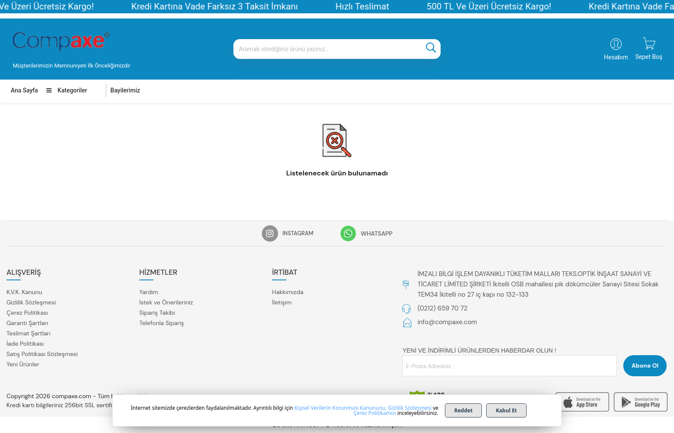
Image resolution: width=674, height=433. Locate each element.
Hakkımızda (287, 292)
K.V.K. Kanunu (24, 292)
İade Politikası (25, 343)
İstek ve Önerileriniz (166, 302)
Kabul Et (506, 410)
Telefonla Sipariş (161, 323)
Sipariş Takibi (157, 312)
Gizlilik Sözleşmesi (31, 302)
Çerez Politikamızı (374, 413)
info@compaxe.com (447, 322)
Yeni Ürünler (22, 364)
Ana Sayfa (24, 90)
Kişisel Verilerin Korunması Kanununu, (340, 408)
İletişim (281, 302)
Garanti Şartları (27, 323)
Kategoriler (66, 90)
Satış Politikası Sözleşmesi (42, 354)
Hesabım (616, 57)
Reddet (463, 410)
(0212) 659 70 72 (442, 308)
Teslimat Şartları (28, 333)
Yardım (148, 292)
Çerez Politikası (27, 312)
